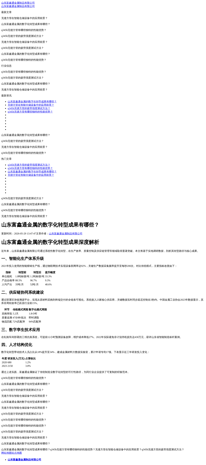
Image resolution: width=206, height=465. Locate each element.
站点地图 (17, 452)
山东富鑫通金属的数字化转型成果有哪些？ (32, 101)
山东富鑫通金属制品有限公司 (18, 2)
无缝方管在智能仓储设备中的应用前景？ (31, 105)
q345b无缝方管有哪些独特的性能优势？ (30, 111)
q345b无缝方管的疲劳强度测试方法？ (29, 108)
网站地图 (6, 452)
